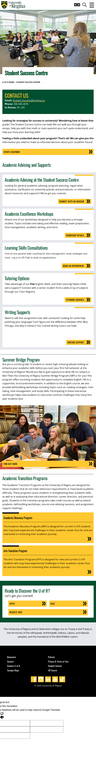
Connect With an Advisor (71, 201)
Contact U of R (13, 666)
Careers (10, 661)
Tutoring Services (75, 300)
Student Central (55, 666)
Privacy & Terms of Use (58, 661)
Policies (51, 657)
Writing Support (75, 342)
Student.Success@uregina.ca (29, 100)
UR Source (52, 670)
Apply (12, 603)
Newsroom (11, 657)
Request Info (15, 612)
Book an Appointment (73, 266)
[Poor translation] (2, 715)
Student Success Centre (28, 82)
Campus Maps (13, 670)
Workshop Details (75, 235)
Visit (52, 603)
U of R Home (8, 82)
